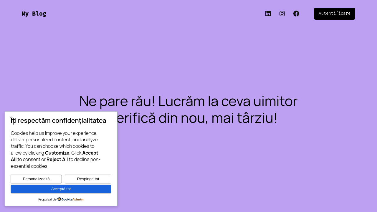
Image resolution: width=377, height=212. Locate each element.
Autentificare (334, 13)
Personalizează (36, 179)
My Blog (34, 13)
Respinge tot (88, 179)
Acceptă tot (61, 189)
